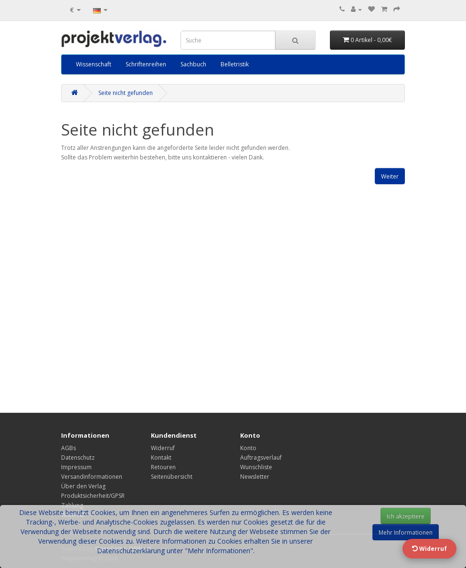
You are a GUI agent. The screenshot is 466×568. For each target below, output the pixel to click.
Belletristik (235, 64)
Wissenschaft (93, 64)
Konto (248, 448)
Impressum (76, 467)
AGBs (68, 448)
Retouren (163, 467)
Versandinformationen (91, 477)
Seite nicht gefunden (125, 93)
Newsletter (254, 477)
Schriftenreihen (146, 64)
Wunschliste (256, 467)
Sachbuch (193, 64)
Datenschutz (78, 457)
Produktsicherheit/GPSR (93, 496)
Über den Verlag (83, 486)
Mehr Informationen (406, 532)
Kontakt (161, 457)
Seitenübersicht (171, 477)
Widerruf (163, 448)
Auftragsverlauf (261, 457)
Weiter (390, 176)
